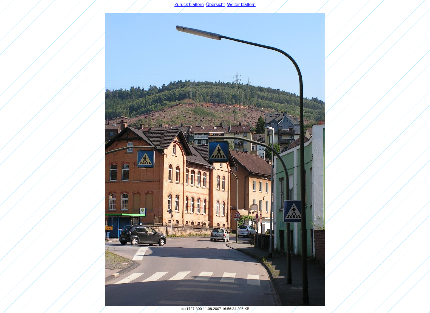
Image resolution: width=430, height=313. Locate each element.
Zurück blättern (189, 4)
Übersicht (215, 4)
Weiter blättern (241, 4)
